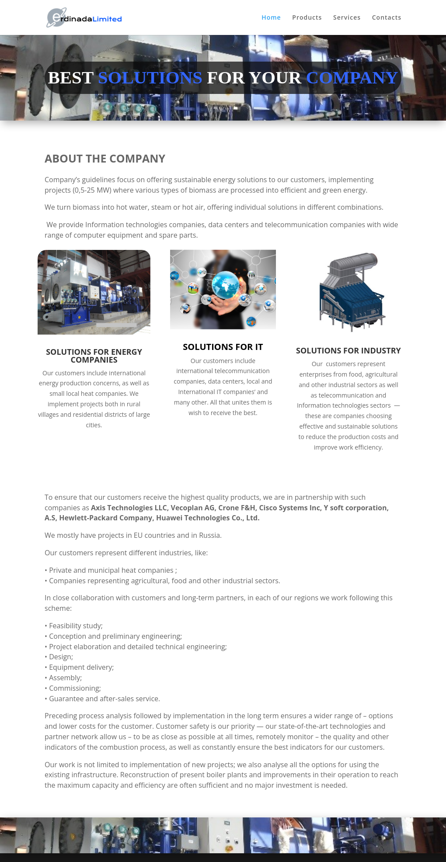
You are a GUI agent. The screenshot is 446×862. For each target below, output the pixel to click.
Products (307, 17)
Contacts (386, 17)
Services (347, 17)
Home (271, 17)
